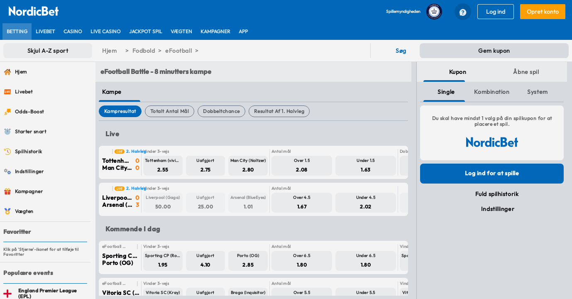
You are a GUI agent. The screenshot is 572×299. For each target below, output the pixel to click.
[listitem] (17, 31)
